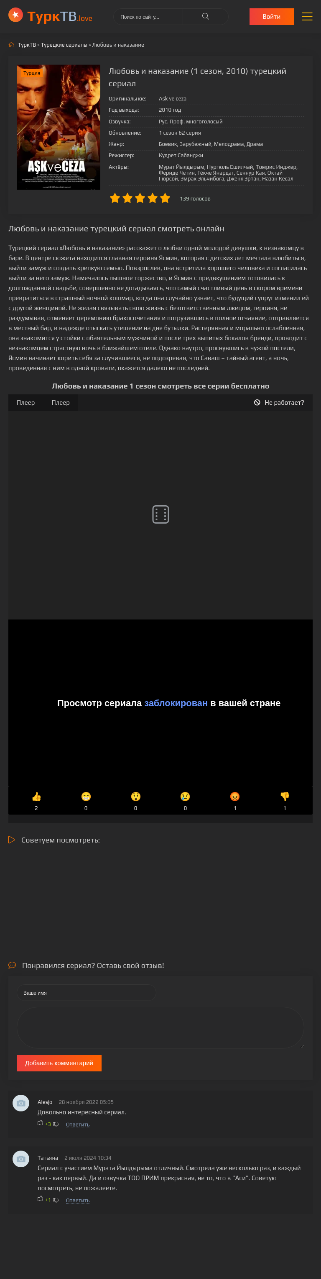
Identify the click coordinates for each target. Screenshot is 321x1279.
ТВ (59, 16)
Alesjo (45, 1102)
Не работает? (279, 402)
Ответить (77, 1124)
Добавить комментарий (59, 1062)
